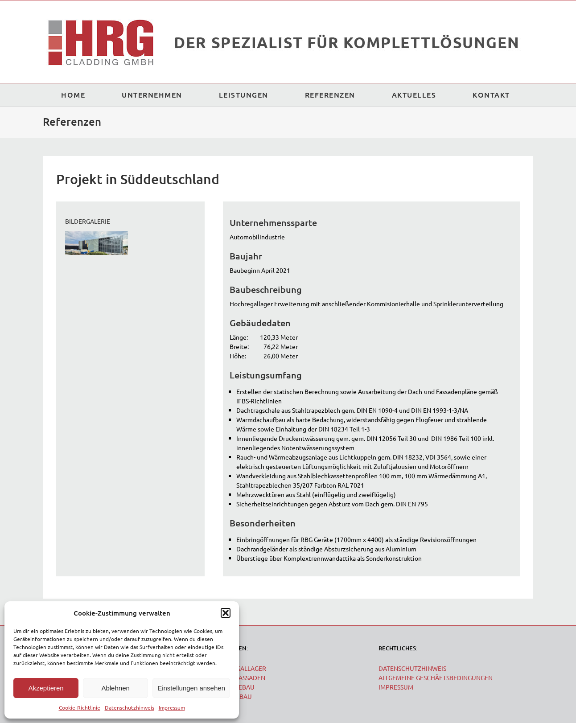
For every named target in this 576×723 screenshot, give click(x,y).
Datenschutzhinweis (129, 707)
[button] (225, 612)
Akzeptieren (45, 688)
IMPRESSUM (396, 687)
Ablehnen (115, 688)
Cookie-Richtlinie (79, 707)
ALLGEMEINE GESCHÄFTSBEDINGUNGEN (436, 678)
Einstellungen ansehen (191, 688)
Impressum (172, 707)
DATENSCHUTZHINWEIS (412, 668)
